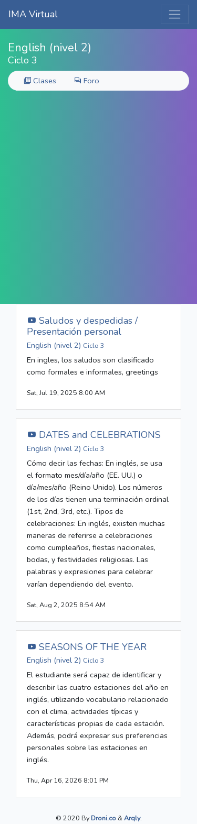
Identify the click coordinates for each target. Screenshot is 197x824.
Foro (86, 80)
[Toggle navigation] (175, 14)
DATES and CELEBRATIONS (94, 435)
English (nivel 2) (66, 345)
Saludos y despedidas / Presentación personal (82, 326)
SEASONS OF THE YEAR (87, 647)
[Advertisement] (98, 200)
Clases (40, 80)
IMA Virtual (33, 14)
